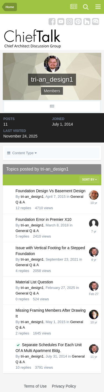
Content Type (22, 153)
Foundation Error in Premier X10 (44, 219)
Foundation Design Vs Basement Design (50, 191)
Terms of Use (35, 386)
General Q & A (27, 231)
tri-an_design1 (32, 196)
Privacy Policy (64, 386)
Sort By (89, 179)
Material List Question (34, 282)
